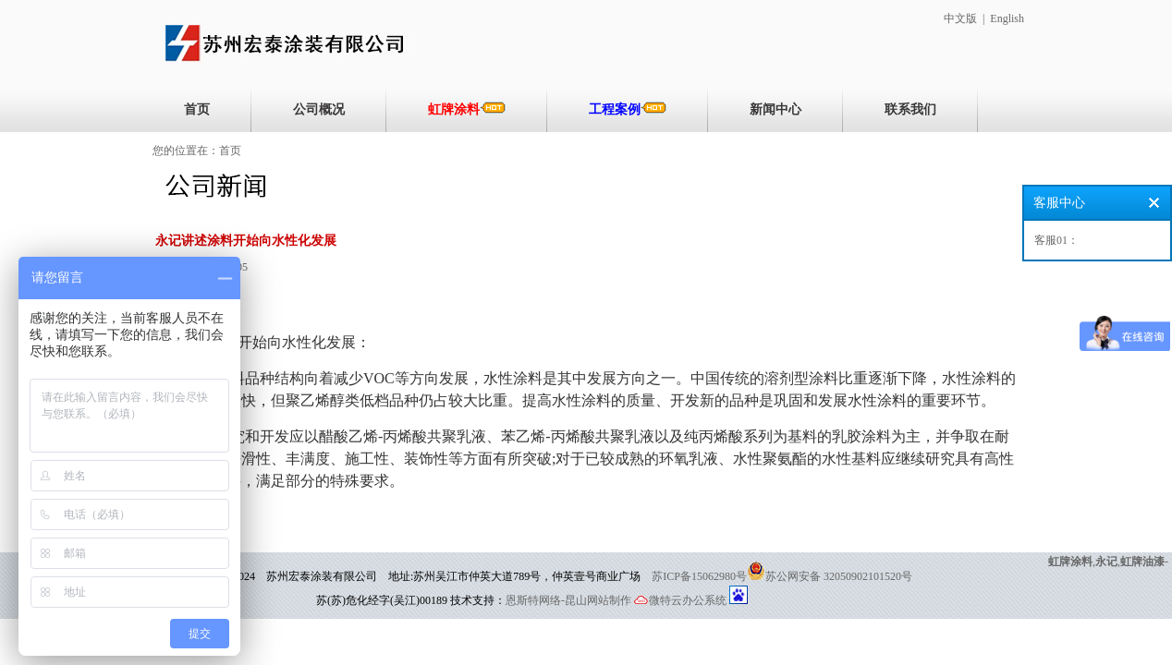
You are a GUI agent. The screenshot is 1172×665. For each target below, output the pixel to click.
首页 (197, 109)
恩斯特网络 (533, 600)
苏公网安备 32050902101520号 (838, 576)
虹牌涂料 (467, 109)
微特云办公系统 (680, 600)
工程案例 (627, 109)
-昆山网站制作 (596, 600)
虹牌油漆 (1142, 561)
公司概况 (319, 109)
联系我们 (910, 109)
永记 (1106, 561)
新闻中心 (775, 109)
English (1007, 18)
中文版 (960, 18)
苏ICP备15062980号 (699, 576)
